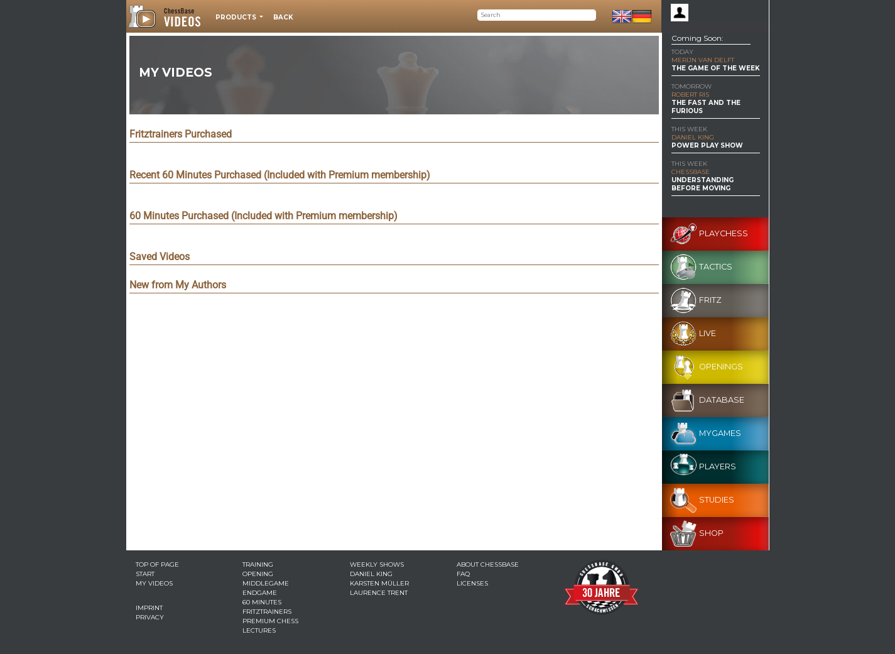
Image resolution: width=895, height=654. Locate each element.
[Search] (536, 15)
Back (283, 17)
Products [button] (236, 17)
